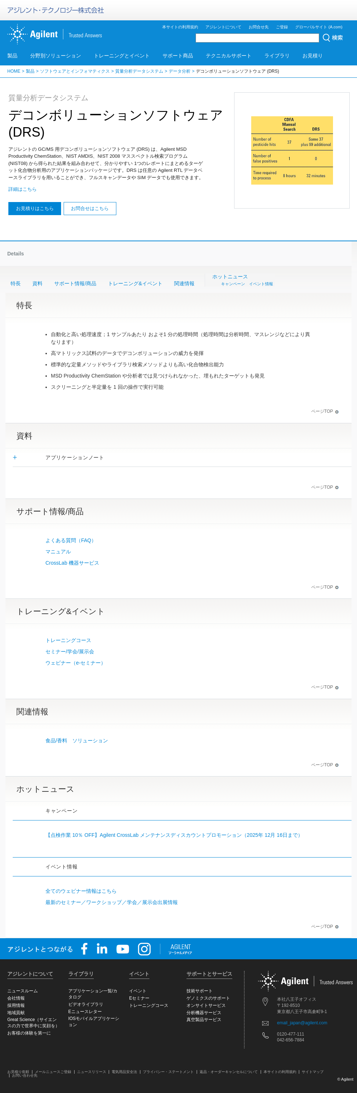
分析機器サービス (203, 1012)
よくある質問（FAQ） (70, 540)
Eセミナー (139, 998)
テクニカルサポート (229, 56)
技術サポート (199, 990)
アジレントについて (223, 27)
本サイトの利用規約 (180, 27)
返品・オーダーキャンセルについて (229, 1072)
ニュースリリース (91, 1072)
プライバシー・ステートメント (168, 1072)
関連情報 (184, 283)
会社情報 (16, 998)
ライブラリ (277, 56)
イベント (138, 990)
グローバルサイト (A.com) (318, 27)
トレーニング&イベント (135, 283)
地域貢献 (16, 1012)
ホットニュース (242, 280)
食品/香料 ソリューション (76, 740)
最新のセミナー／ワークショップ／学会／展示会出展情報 (111, 902)
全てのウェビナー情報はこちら (81, 891)
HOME (13, 71)
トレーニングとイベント (122, 56)
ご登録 (282, 27)
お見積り (312, 56)
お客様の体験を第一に (29, 1033)
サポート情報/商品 (75, 283)
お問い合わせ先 (24, 1075)
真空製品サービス (203, 1019)
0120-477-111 (290, 1034)
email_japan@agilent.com (302, 1022)
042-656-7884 (290, 1039)
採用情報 (16, 1005)
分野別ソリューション (55, 56)
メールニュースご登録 (53, 1072)
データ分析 (179, 71)
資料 (37, 283)
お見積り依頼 (18, 1072)
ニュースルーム (22, 990)
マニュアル (58, 551)
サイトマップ (313, 1072)
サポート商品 (178, 56)
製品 (12, 56)
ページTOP (325, 411)
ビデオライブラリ (85, 1004)
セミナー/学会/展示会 (69, 651)
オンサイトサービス (206, 1005)
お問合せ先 (259, 27)
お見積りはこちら (35, 208)
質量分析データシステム (139, 71)
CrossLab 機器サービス (74, 563)
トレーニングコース (68, 640)
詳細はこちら (22, 189)
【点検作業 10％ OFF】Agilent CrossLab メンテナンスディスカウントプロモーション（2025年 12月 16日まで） (174, 835)
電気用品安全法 (124, 1072)
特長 (16, 283)
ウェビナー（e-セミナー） (75, 663)
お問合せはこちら (90, 208)
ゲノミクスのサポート (208, 998)
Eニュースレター (85, 1011)
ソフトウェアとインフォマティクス (75, 71)
